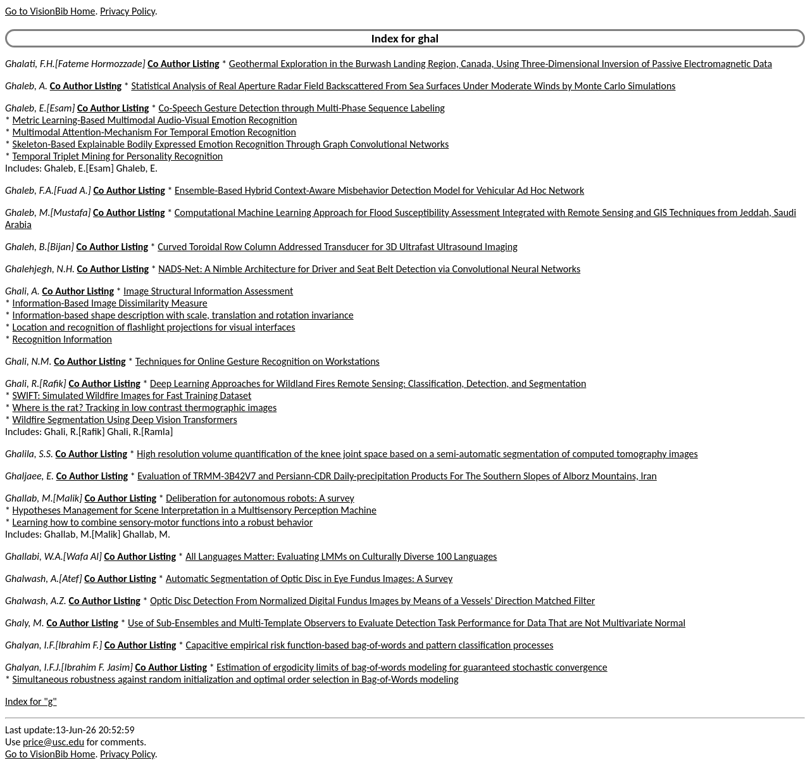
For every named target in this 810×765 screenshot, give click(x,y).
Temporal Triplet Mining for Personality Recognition (118, 156)
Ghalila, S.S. (29, 454)
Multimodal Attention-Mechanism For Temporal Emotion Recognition (154, 132)
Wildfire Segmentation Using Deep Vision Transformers (125, 420)
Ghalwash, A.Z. (35, 601)
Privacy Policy (127, 11)
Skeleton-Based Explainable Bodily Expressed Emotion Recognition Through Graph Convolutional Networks (231, 144)
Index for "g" (31, 701)
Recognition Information (62, 339)
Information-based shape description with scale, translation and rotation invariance (183, 315)
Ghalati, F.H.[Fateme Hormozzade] (75, 64)
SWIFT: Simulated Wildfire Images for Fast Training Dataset (132, 395)
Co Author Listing (183, 64)
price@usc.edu (53, 742)
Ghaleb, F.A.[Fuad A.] (48, 190)
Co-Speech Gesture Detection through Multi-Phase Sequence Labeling (302, 108)
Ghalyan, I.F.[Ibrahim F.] (53, 645)
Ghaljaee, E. (29, 476)
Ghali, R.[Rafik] (35, 383)
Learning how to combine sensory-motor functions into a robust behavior (163, 522)
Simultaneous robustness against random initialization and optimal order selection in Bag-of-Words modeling (236, 679)
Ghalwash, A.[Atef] (43, 578)
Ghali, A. (22, 291)
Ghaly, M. (24, 623)
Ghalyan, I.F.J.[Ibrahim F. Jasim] (69, 667)
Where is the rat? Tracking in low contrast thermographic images (145, 407)
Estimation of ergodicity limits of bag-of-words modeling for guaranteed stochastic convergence (412, 667)
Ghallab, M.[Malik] (43, 498)
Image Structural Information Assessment (208, 291)
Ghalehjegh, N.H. (40, 269)
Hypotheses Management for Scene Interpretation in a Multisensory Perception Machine (195, 510)
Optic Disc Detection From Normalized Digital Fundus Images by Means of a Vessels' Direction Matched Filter (372, 601)
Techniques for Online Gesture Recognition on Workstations (257, 361)
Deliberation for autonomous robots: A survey (260, 498)
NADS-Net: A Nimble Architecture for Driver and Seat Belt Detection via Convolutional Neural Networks (369, 269)
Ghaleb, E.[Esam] (40, 108)
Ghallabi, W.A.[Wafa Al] (53, 556)
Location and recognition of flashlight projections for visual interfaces (154, 327)
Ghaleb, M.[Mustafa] (47, 212)
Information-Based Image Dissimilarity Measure (110, 303)
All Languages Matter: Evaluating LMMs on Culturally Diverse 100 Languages (341, 556)
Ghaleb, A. (26, 86)
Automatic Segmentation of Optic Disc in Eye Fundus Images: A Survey (309, 578)
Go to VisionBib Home (50, 11)
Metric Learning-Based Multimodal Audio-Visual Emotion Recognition (155, 120)
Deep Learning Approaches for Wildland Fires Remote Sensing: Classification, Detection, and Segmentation (368, 383)
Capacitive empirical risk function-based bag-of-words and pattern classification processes (370, 645)
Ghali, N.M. (28, 361)
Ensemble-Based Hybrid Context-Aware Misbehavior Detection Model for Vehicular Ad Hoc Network (379, 190)
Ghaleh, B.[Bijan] (39, 247)
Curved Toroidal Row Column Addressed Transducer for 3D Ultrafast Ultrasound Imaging (338, 247)
